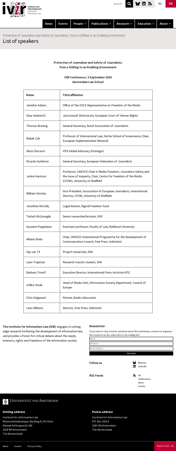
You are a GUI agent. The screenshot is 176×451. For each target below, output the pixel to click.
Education (144, 24)
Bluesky (137, 3)
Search (129, 4)
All (139, 375)
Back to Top (163, 445)
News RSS (150, 3)
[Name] (131, 339)
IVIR (44, 9)
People (78, 24)
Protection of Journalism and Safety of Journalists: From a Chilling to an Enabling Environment (64, 35)
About (164, 24)
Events (63, 24)
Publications (100, 24)
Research (123, 24)
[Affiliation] (131, 344)
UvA (42, 402)
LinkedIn (143, 3)
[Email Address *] (131, 349)
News (49, 24)
